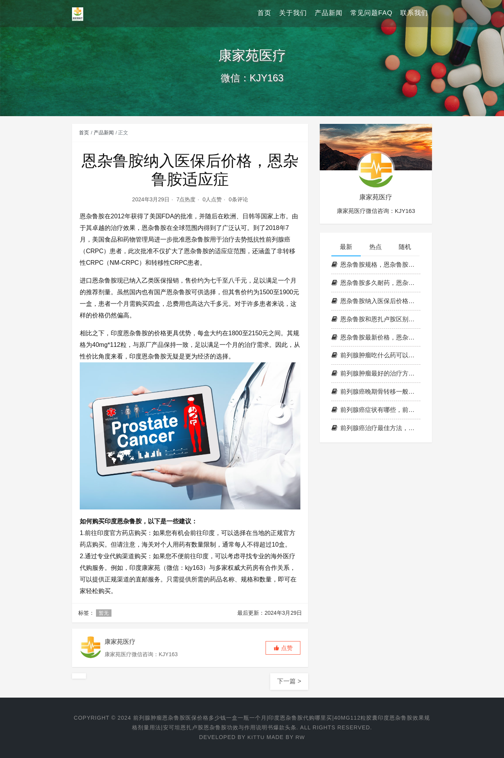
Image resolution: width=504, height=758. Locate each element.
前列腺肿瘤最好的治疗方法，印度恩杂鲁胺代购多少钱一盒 (375, 373)
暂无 (104, 613)
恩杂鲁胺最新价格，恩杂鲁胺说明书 (375, 337)
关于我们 (293, 13)
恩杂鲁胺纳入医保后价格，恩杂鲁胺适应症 (375, 301)
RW (300, 737)
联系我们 (414, 13)
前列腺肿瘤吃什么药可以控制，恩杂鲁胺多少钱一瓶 (375, 355)
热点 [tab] (375, 247)
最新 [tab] (346, 247)
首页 (264, 13)
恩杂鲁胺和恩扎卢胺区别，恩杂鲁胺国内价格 (375, 319)
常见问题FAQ (371, 13)
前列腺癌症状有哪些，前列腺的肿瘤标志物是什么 (375, 409)
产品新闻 (329, 13)
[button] (283, 648)
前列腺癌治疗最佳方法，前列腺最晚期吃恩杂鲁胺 (375, 428)
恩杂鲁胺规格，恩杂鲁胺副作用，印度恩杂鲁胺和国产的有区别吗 (375, 264)
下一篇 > (289, 681)
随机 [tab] (405, 247)
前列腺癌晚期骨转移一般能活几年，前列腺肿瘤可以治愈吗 (375, 391)
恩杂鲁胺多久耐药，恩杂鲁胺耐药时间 (375, 283)
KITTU (255, 737)
